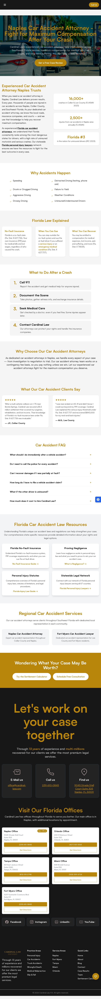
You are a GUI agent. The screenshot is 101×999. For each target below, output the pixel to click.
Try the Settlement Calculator (31, 676)
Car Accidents (33, 959)
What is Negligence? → (75, 564)
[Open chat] (95, 976)
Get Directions (25, 850)
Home (80, 955)
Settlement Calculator (88, 978)
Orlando (56, 971)
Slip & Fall (31, 975)
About (80, 959)
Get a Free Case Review (50, 62)
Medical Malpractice (36, 971)
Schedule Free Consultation (71, 676)
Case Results (83, 971)
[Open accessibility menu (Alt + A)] (98, 499)
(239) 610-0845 (25, 845)
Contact (81, 967)
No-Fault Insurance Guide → (25, 564)
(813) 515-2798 (25, 874)
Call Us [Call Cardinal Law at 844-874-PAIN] (94, 5)
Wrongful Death (34, 967)
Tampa (55, 963)
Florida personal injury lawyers (17, 145)
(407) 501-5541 (75, 845)
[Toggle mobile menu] (5, 5)
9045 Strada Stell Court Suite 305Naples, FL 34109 (84, 788)
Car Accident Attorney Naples (24, 88)
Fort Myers (57, 959)
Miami (55, 967)
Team (80, 975)
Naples (55, 955)
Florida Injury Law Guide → (25, 591)
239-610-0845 (50, 785)
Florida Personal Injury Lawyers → (75, 588)
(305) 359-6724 (75, 874)
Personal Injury (33, 955)
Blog (80, 963)
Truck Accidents (34, 963)
